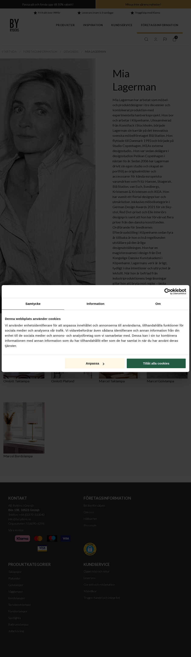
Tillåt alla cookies (156, 363)
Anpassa (95, 363)
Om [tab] (158, 303)
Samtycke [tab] (33, 303)
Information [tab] (95, 303)
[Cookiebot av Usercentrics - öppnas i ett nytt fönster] (167, 291)
